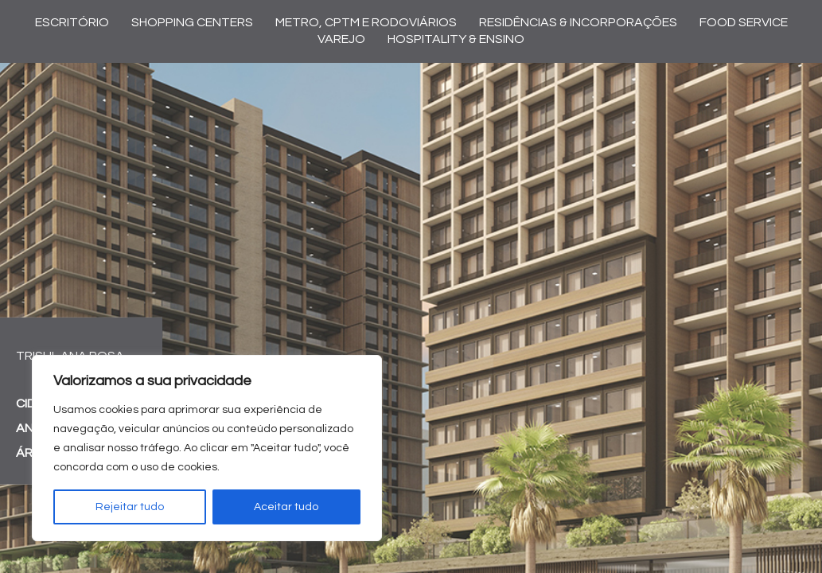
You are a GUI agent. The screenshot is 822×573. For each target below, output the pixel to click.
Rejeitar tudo (129, 507)
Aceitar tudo (286, 507)
